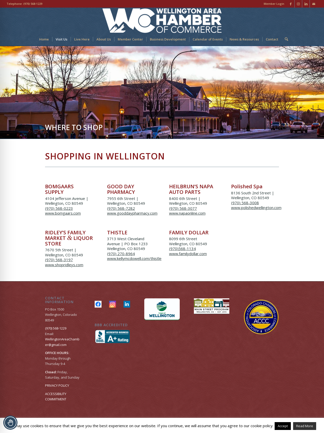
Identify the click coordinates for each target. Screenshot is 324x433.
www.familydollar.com (188, 253)
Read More (304, 426)
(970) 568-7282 (121, 208)
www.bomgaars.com (63, 213)
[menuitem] (272, 4)
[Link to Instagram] (298, 4)
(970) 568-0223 (59, 208)
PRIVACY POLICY (57, 385)
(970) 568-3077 (183, 208)
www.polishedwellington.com (256, 207)
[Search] (284, 39)
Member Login (274, 4)
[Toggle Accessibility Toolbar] (10, 422)
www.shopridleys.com (64, 264)
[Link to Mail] (313, 4)
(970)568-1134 (182, 248)
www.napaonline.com (187, 213)
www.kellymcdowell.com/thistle (134, 258)
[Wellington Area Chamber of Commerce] (161, 20)
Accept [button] (283, 426)
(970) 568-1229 (32, 4)
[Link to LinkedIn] (306, 4)
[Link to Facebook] (290, 4)
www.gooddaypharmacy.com (132, 213)
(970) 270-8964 (121, 253)
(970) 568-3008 (245, 202)
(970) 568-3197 (59, 259)
